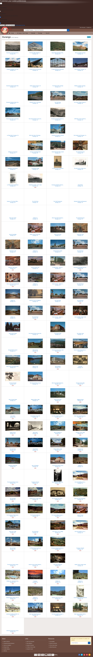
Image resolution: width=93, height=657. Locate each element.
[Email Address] (79, 643)
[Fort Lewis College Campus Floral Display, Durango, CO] (80, 97)
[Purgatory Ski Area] (35, 477)
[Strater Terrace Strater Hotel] (80, 559)
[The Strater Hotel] (58, 328)
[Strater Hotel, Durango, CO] (35, 80)
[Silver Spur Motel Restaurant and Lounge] (58, 377)
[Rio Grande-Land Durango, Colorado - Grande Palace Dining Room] (80, 130)
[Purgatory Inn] (80, 443)
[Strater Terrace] (80, 510)
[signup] (89, 643)
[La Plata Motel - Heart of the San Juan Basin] (58, 262)
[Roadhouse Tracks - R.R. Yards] (35, 179)
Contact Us (89, 27)
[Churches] (80, 361)
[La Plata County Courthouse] (58, 163)
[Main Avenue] (35, 344)
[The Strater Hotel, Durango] (58, 80)
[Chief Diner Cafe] (80, 229)
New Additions (29, 643)
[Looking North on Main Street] (35, 493)
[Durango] (35, 576)
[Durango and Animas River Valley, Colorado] (58, 113)
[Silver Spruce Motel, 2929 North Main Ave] (80, 609)
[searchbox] (50, 30)
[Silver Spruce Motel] (13, 328)
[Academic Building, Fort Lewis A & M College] (13, 64)
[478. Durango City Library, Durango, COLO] (58, 493)
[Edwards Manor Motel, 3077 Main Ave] (13, 592)
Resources (51, 638)
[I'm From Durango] (13, 377)
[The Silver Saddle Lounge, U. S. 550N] (58, 609)
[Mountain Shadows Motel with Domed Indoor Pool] (13, 80)
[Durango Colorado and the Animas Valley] (58, 543)
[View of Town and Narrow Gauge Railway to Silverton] (13, 361)
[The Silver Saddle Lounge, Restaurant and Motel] (58, 410)
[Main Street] (35, 427)
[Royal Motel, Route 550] (35, 410)
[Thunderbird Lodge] (35, 163)
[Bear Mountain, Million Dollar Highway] (58, 477)
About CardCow (7, 641)
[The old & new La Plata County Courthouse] (80, 163)
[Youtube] (84, 654)
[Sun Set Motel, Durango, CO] (80, 64)
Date (89, 37)
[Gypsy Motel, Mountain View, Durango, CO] (58, 47)
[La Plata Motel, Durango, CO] (13, 130)
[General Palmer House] (13, 344)
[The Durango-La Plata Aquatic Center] (13, 510)
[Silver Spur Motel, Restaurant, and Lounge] (58, 212)
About (3, 638)
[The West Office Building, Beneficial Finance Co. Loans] (35, 47)
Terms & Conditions (7, 645)
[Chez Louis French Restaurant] (13, 278)
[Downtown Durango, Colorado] (58, 130)
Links (26, 638)
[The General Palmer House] (35, 377)
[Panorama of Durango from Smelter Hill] (80, 262)
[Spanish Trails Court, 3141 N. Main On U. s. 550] (58, 592)
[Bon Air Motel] (13, 543)
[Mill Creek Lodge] (13, 526)
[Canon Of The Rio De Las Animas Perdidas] (13, 625)
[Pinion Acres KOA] (58, 394)
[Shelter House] (13, 427)
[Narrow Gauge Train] (35, 262)
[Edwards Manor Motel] (58, 245)
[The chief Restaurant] (80, 212)
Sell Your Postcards (30, 641)
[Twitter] (82, 654)
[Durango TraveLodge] (80, 377)
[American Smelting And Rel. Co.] (13, 609)
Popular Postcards (30, 645)
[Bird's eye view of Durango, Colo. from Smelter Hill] (80, 493)
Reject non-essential (10, 25)
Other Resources (53, 647)
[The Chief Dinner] (80, 278)
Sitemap (5, 650)
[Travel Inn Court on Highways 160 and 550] (35, 295)
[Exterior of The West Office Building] (13, 196)
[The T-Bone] (13, 410)
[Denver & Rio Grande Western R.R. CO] (35, 559)
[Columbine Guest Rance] (13, 163)
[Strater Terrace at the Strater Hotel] (35, 229)
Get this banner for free (20, 25)
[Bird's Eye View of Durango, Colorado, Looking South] (35, 130)
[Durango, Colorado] (80, 543)
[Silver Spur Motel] (13, 212)
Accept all (2, 25)
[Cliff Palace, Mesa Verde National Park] (80, 113)
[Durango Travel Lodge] (80, 427)
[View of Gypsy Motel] (13, 394)
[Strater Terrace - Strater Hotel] (58, 278)
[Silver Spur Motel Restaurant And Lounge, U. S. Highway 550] (35, 609)
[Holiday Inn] (35, 212)
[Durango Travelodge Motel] (35, 146)
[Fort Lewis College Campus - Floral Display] (58, 510)
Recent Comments (53, 643)
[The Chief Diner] (58, 97)
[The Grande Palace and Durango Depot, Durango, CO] (13, 113)
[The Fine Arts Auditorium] (35, 510)
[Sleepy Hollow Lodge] (35, 394)
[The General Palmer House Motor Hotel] (35, 328)
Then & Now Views (53, 645)
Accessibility (52, 641)
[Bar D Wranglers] (35, 460)
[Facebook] (79, 654)
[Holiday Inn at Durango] (13, 146)
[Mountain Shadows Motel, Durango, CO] (13, 97)
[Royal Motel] (80, 179)
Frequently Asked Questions (9, 643)
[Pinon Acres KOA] (58, 229)
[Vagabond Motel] (80, 394)
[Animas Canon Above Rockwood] (80, 592)
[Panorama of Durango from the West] (13, 47)
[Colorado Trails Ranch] (13, 262)
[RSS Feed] (89, 654)
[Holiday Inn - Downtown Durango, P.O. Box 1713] (13, 576)
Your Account (82, 27)
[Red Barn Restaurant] (13, 460)
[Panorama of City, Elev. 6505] (58, 344)
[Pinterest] (87, 654)
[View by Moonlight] (13, 229)
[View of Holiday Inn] (58, 427)
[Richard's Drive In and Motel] (35, 97)
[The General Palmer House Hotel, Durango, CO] (35, 113)
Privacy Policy (6, 647)
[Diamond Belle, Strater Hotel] (80, 311)
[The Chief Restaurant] (80, 146)
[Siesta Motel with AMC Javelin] (58, 146)
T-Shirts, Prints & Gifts (31, 647)
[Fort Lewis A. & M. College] (58, 526)
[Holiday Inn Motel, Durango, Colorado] (80, 80)
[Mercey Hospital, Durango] (80, 47)
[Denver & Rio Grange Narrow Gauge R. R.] (80, 344)
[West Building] (58, 361)
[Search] (68, 30)
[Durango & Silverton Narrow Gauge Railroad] (58, 179)
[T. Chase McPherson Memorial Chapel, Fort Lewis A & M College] (35, 64)
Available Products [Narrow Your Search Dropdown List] (28, 30)
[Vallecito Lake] (35, 361)
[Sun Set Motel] (13, 493)
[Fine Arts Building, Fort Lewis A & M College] (80, 477)
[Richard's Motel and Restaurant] (80, 196)
